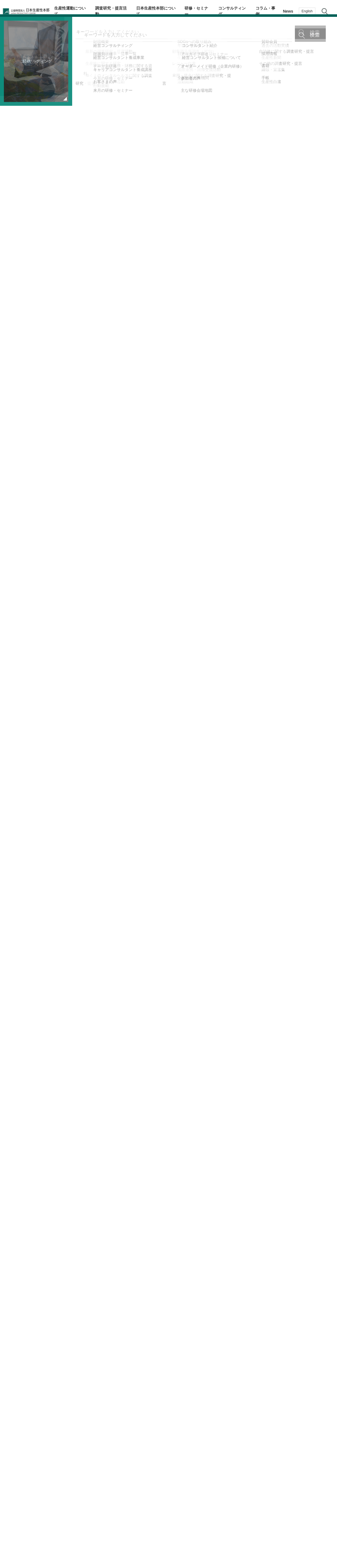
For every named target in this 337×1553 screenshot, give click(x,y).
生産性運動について (83, 11)
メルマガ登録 (326, 780)
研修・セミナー (204, 11)
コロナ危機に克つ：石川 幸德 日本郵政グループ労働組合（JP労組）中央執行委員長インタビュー (81, 1372)
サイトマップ (209, 1529)
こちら (168, 383)
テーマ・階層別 (326, 735)
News (288, 11)
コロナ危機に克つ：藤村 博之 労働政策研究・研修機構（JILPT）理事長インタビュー (233, 1397)
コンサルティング (236, 11)
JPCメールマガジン (133, 1529)
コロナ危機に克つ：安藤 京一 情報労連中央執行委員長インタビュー (81, 1397)
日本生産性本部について (165, 11)
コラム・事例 (267, 11)
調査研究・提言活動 (122, 11)
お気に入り (326, 804)
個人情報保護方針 (174, 1529)
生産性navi (326, 758)
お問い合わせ (325, 825)
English (307, 11)
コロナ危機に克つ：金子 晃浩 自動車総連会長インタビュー (235, 1372)
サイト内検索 (325, 11)
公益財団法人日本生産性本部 (31, 11)
